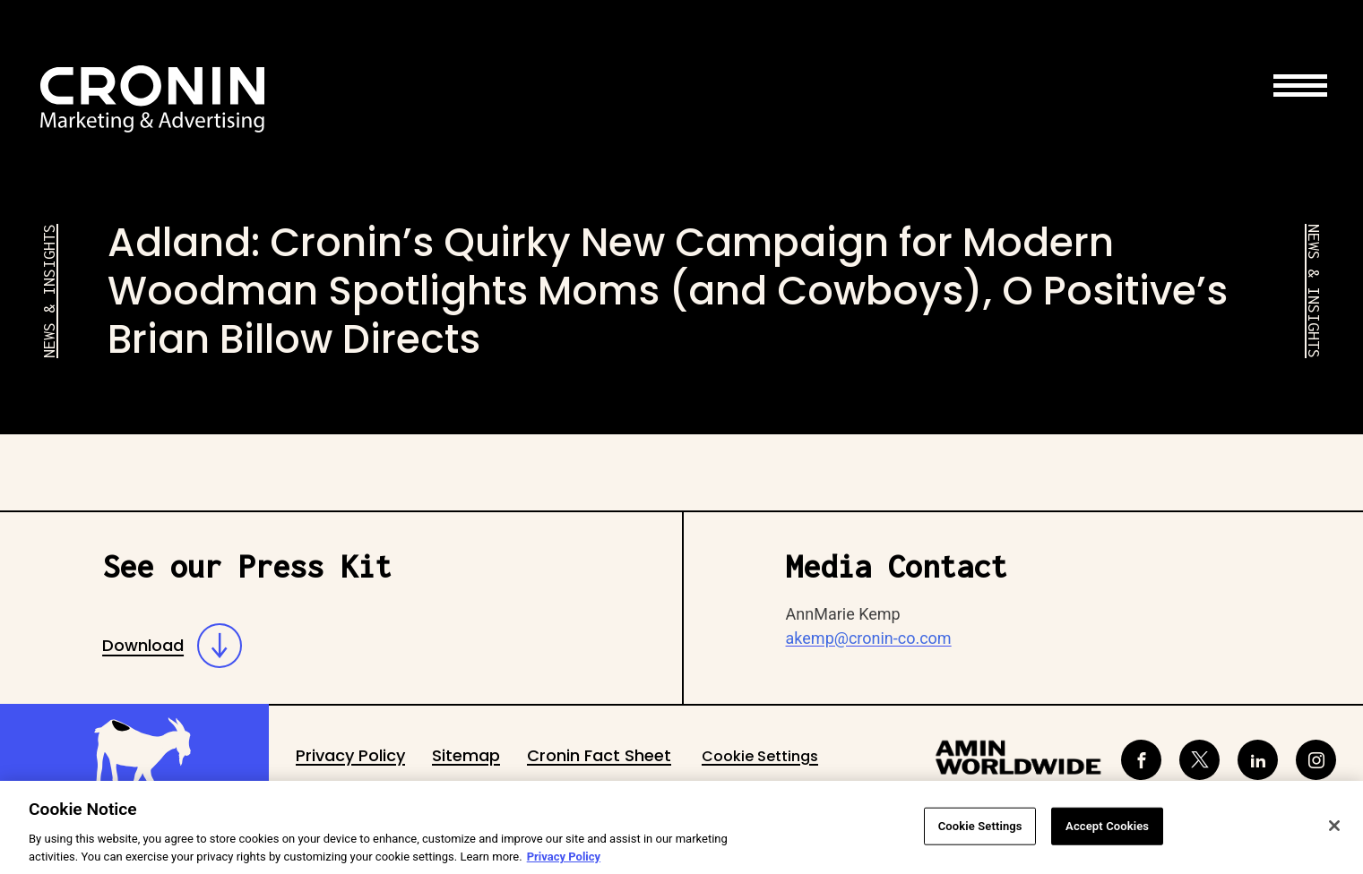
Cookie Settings (760, 756)
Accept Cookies (1107, 831)
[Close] (1334, 831)
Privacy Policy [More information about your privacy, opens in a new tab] (563, 862)
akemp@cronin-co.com (869, 638)
